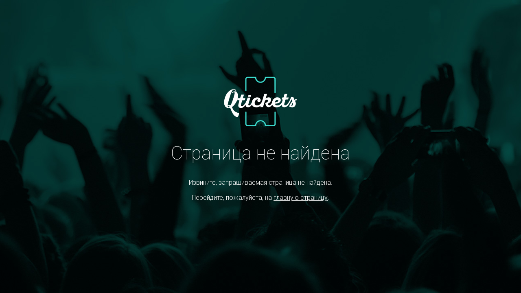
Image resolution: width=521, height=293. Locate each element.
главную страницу (301, 197)
